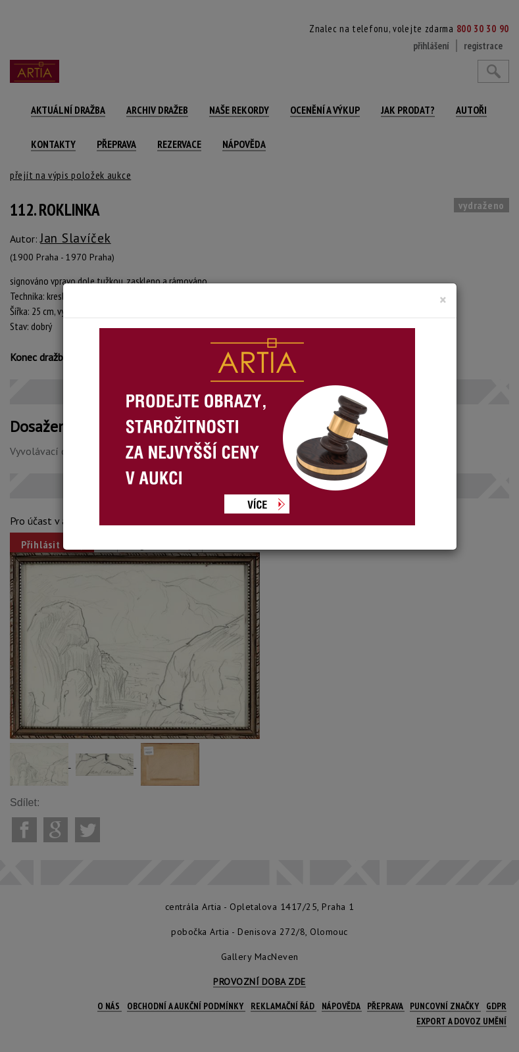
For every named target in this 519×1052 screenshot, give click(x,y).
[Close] (443, 300)
